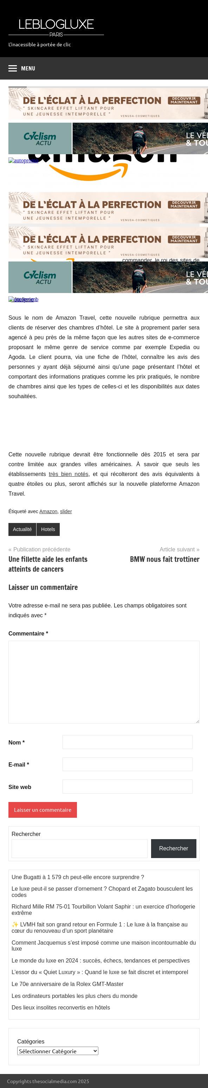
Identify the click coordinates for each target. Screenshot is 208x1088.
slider (66, 511)
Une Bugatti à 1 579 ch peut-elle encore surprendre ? (78, 877)
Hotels (48, 529)
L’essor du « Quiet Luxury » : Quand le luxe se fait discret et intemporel (100, 972)
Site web (19, 787)
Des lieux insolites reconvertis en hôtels (61, 1008)
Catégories (30, 1042)
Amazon (48, 511)
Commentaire (28, 634)
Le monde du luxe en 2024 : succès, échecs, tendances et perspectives (101, 961)
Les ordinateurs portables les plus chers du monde (74, 996)
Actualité (22, 529)
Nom (16, 743)
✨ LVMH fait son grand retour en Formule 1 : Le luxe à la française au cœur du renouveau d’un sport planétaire (100, 928)
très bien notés (69, 474)
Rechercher (26, 834)
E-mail (18, 765)
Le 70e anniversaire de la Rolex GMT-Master (67, 984)
